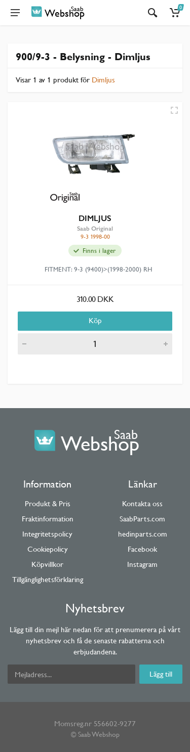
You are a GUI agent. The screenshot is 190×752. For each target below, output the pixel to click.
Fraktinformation (47, 518)
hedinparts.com (142, 533)
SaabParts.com (142, 518)
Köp (95, 320)
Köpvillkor (47, 564)
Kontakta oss (142, 503)
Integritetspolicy (47, 533)
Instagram (142, 564)
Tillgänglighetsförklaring (47, 579)
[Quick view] (174, 110)
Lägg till (160, 674)
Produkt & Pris (47, 503)
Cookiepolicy (47, 549)
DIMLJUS (95, 218)
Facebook (142, 549)
